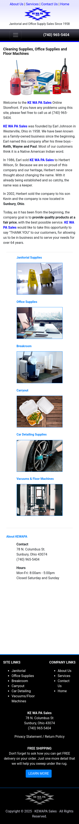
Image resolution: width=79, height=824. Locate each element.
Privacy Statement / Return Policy (39, 737)
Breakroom (20, 681)
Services (32, 4)
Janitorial (18, 671)
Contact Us (49, 4)
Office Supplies (23, 676)
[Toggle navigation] (15, 35)
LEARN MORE (38, 773)
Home (64, 4)
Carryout (18, 686)
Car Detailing (21, 691)
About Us (16, 4)
